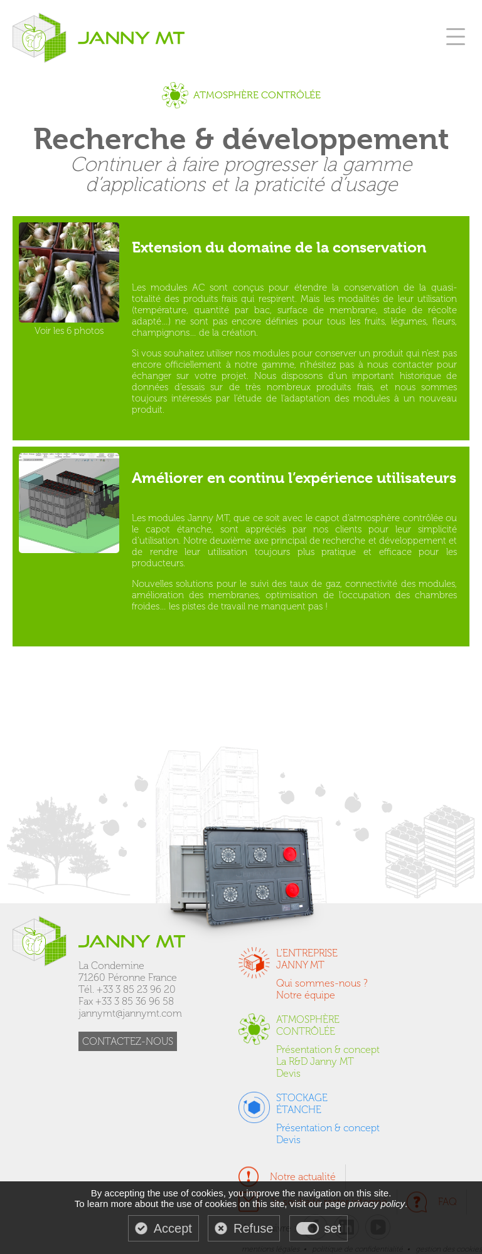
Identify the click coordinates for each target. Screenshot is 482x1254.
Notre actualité (303, 1177)
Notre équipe (305, 995)
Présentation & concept (328, 1049)
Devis (288, 1073)
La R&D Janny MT (315, 1061)
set (332, 1228)
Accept (173, 1228)
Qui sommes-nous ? (322, 983)
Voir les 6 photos (69, 279)
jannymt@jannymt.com (130, 1013)
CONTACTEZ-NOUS (127, 1041)
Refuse (253, 1228)
